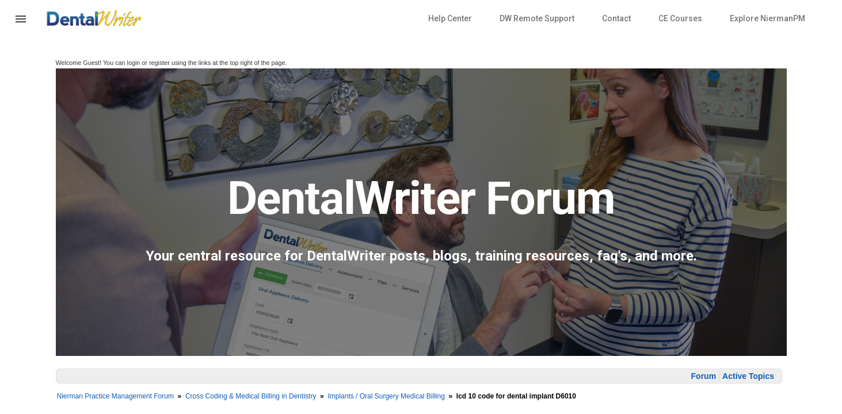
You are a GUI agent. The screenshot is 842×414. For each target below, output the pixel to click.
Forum (704, 376)
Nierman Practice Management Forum (115, 396)
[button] (21, 26)
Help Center (450, 18)
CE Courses (680, 18)
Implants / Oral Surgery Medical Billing (385, 396)
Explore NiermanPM (767, 18)
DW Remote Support (537, 18)
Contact (616, 18)
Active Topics (748, 376)
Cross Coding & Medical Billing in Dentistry (250, 396)
